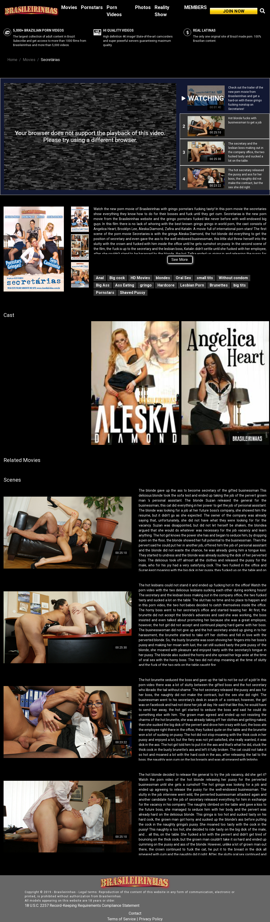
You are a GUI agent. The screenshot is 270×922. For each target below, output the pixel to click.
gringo (146, 285)
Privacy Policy (151, 919)
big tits (239, 285)
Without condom (233, 278)
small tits (205, 278)
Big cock (117, 278)
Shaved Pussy (132, 292)
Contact (135, 913)
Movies (69, 7)
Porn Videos (114, 11)
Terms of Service (121, 919)
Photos (143, 7)
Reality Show (162, 11)
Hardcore (166, 285)
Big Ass (102, 285)
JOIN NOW (234, 11)
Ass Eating (124, 285)
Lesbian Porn (192, 285)
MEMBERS (195, 7)
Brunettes (219, 285)
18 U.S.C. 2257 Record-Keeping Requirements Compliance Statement (82, 905)
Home (12, 59)
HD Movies (140, 278)
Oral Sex (183, 278)
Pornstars (92, 7)
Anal (100, 278)
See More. (180, 259)
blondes (163, 278)
